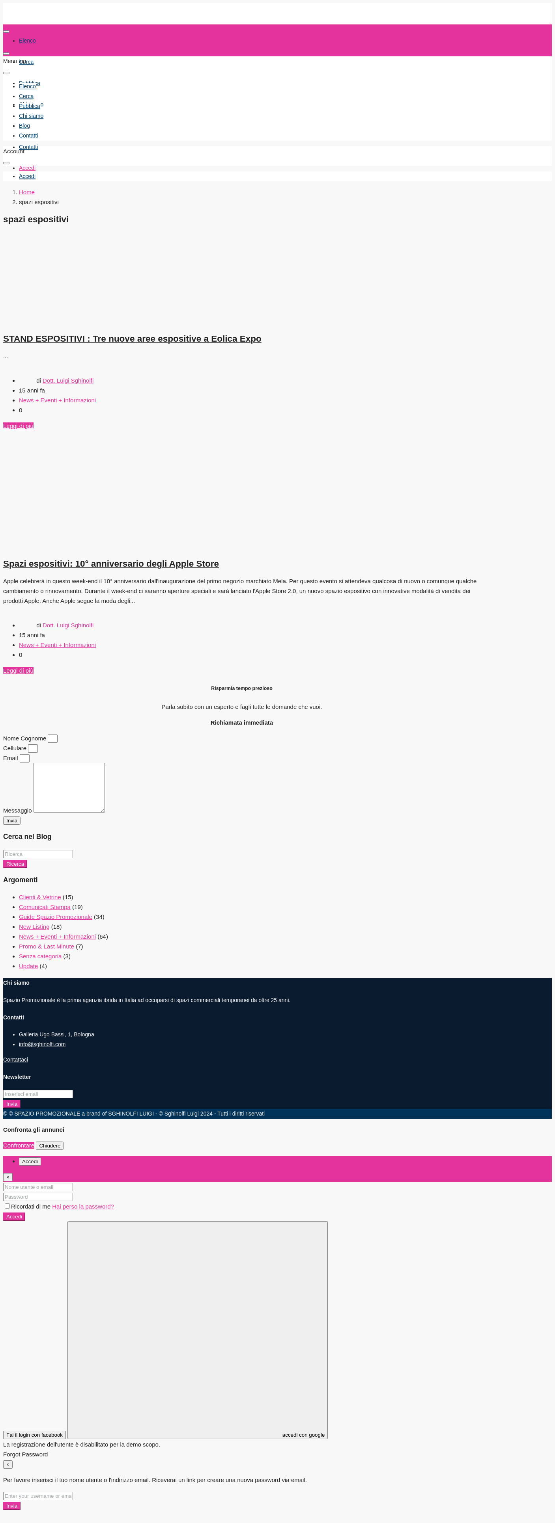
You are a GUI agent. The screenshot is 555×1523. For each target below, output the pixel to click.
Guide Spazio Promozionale (55, 926)
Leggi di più (18, 425)
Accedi (14, 1226)
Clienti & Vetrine (40, 906)
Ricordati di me (28, 1215)
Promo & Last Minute (46, 955)
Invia (11, 1113)
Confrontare (18, 1154)
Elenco (27, 86)
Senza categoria (40, 965)
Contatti (28, 147)
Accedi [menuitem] (27, 168)
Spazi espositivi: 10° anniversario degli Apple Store (111, 564)
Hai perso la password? (83, 1215)
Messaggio (18, 819)
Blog (24, 126)
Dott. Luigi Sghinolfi (68, 380)
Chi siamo (31, 116)
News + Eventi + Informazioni (57, 400)
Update (28, 975)
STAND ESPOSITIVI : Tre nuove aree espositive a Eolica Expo (132, 339)
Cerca (26, 62)
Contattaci (15, 1069)
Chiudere (49, 1155)
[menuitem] (27, 176)
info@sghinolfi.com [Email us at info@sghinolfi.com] (42, 1054)
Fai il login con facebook (34, 1444)
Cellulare (15, 748)
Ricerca (15, 873)
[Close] (8, 1187)
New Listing (34, 936)
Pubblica (29, 106)
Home (27, 192)
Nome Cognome (25, 738)
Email (11, 758)
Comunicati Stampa (45, 916)
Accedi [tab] (30, 1171)
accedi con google (198, 1339)
